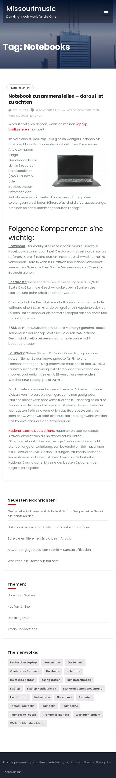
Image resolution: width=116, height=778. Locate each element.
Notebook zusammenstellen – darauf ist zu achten (55, 99)
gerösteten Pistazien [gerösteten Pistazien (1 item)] (24, 671)
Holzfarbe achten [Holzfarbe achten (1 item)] (22, 680)
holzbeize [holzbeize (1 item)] (52, 671)
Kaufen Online (21, 88)
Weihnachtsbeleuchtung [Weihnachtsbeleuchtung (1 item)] (27, 723)
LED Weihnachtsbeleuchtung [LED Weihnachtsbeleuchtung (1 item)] (82, 688)
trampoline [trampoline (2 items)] (70, 706)
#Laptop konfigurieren (81, 110)
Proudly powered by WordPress (25, 762)
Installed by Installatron (64, 762)
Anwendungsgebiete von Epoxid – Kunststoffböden (49, 549)
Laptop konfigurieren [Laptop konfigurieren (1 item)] (41, 688)
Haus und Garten (21, 595)
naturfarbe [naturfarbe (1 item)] (42, 697)
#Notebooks (18, 116)
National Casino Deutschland (31, 430)
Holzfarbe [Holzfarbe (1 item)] (73, 671)
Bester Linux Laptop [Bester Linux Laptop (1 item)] (23, 662)
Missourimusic (31, 8)
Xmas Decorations (22, 629)
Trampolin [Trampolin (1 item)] (48, 706)
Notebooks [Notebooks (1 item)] (64, 697)
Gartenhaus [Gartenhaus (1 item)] (52, 662)
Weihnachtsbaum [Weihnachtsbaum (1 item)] (88, 714)
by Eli (36, 116)
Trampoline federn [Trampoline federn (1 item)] (23, 714)
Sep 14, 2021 (21, 110)
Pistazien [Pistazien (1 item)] (85, 697)
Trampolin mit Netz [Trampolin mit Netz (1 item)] (56, 714)
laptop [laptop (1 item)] (15, 688)
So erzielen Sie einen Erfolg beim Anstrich (40, 538)
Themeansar (12, 772)
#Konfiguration (49, 110)
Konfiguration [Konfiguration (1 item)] (50, 680)
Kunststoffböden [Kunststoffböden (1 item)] (79, 680)
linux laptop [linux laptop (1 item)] (18, 697)
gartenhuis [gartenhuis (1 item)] (75, 662)
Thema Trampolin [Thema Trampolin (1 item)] (22, 706)
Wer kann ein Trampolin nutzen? (33, 561)
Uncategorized (20, 617)
